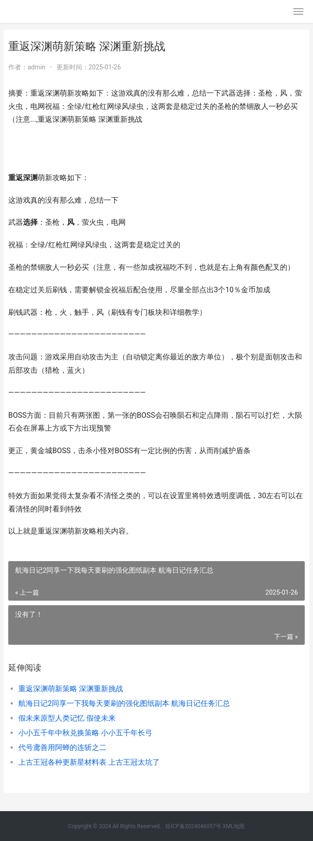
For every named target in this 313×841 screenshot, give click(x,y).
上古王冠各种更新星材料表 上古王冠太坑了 (89, 762)
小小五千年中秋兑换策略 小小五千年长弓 (85, 732)
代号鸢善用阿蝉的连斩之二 (62, 747)
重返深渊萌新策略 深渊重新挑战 (70, 688)
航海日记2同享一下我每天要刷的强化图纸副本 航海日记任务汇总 (124, 703)
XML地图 (234, 826)
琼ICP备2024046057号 (193, 826)
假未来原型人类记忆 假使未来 (67, 718)
